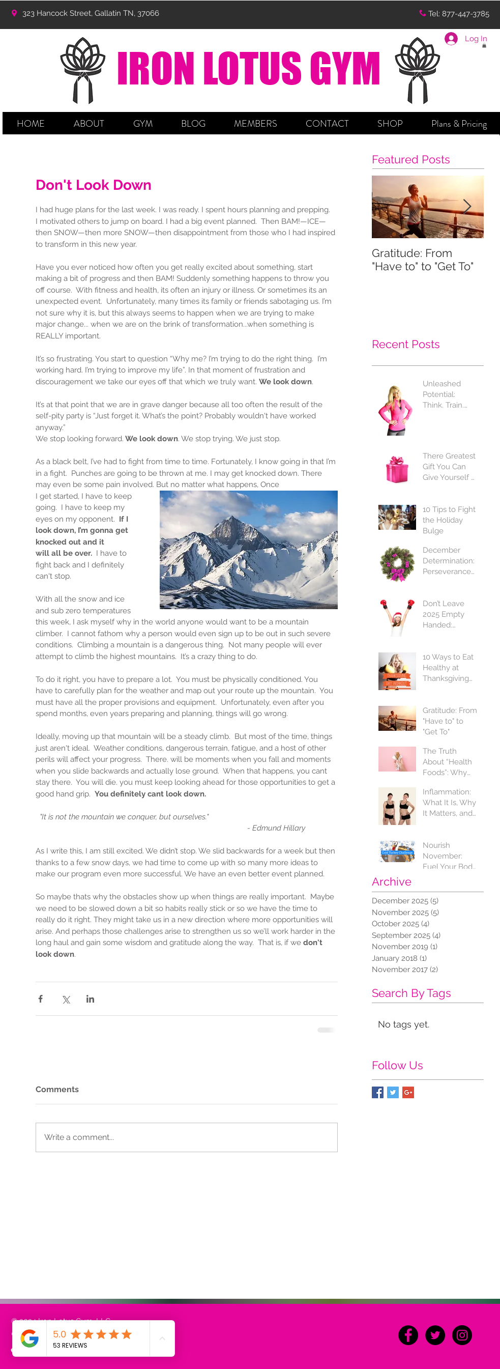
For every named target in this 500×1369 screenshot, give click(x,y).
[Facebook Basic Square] (378, 1092)
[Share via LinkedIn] (90, 999)
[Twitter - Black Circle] (435, 1335)
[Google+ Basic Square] (408, 1092)
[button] (89, 123)
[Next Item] (467, 207)
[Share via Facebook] (40, 999)
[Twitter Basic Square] (393, 1092)
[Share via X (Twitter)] (65, 999)
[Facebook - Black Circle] (408, 1335)
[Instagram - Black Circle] (462, 1335)
